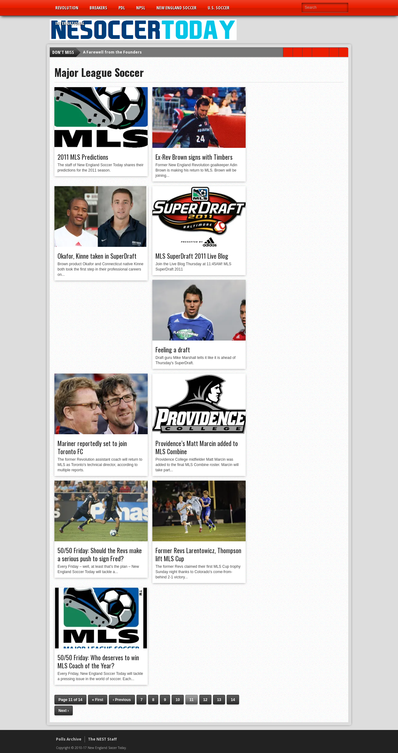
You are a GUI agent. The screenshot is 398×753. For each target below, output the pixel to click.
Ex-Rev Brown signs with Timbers (194, 157)
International (70, 23)
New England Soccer (176, 8)
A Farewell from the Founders (112, 52)
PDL (121, 8)
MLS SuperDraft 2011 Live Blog (191, 256)
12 (205, 700)
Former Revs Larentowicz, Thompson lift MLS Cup (198, 554)
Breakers (98, 8)
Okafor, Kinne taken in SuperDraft (97, 256)
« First (97, 700)
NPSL (140, 8)
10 (178, 700)
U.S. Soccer (218, 8)
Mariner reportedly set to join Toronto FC (92, 447)
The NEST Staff (102, 739)
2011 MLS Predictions (83, 157)
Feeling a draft (172, 349)
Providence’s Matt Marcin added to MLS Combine (196, 447)
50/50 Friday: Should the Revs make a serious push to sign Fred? (100, 554)
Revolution (66, 8)
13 (219, 700)
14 (233, 700)
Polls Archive (68, 739)
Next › (63, 710)
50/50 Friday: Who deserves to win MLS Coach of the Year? (98, 661)
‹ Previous (122, 700)
